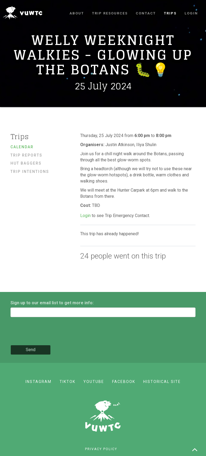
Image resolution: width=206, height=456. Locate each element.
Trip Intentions (29, 171)
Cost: (86, 205)
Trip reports (26, 155)
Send (30, 349)
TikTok (67, 381)
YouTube (93, 381)
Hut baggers (26, 163)
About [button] (76, 13)
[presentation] (51, 331)
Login (191, 13)
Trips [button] (170, 13)
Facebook (123, 381)
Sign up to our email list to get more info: (52, 302)
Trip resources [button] (110, 13)
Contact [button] (146, 13)
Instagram (38, 381)
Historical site (162, 381)
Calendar (22, 147)
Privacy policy (101, 449)
